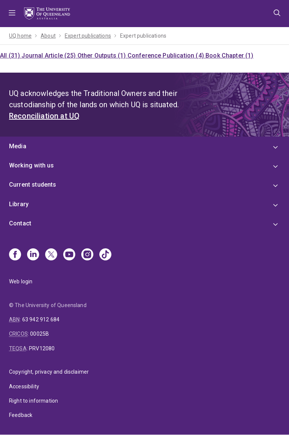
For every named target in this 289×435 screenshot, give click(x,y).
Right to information (33, 401)
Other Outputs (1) (103, 55)
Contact (20, 223)
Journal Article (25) (49, 55)
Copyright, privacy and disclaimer (49, 372)
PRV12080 (42, 348)
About (48, 36)
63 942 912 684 (40, 319)
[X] (51, 255)
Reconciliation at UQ (44, 115)
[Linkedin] (33, 255)
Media (17, 146)
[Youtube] (69, 255)
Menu (12, 13)
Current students (32, 184)
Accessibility (24, 386)
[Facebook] (15, 255)
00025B (39, 334)
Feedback (20, 415)
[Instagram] (87, 255)
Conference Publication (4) (166, 55)
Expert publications (88, 36)
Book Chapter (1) (229, 55)
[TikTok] (105, 255)
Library (19, 204)
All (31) (10, 55)
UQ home (20, 36)
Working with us (31, 165)
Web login (20, 281)
